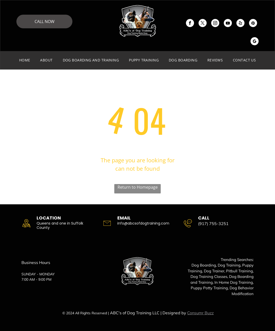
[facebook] (190, 23)
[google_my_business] (255, 42)
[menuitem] (24, 60)
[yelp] (240, 23)
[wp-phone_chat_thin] (188, 224)
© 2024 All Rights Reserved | (85, 313)
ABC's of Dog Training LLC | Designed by (148, 312)
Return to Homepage (138, 187)
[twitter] (203, 23)
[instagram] (215, 23)
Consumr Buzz (200, 312)
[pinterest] (253, 23)
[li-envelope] (107, 224)
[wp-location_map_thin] (26, 224)
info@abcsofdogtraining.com (143, 223)
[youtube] (228, 23)
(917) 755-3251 (213, 223)
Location (49, 218)
